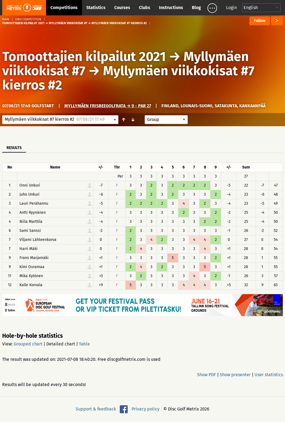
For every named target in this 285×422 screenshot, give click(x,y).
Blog (196, 7)
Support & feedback (96, 409)
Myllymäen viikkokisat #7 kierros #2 (128, 78)
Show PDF (206, 374)
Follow (259, 20)
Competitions (64, 7)
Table (84, 344)
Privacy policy (145, 409)
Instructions (171, 7)
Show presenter (235, 374)
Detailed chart (60, 344)
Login (231, 7)
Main (5, 19)
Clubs (144, 7)
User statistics (269, 374)
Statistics (96, 7)
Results (14, 147)
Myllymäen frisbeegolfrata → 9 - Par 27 (107, 105)
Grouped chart (28, 344)
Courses (122, 7)
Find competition (28, 19)
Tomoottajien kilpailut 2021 (84, 56)
